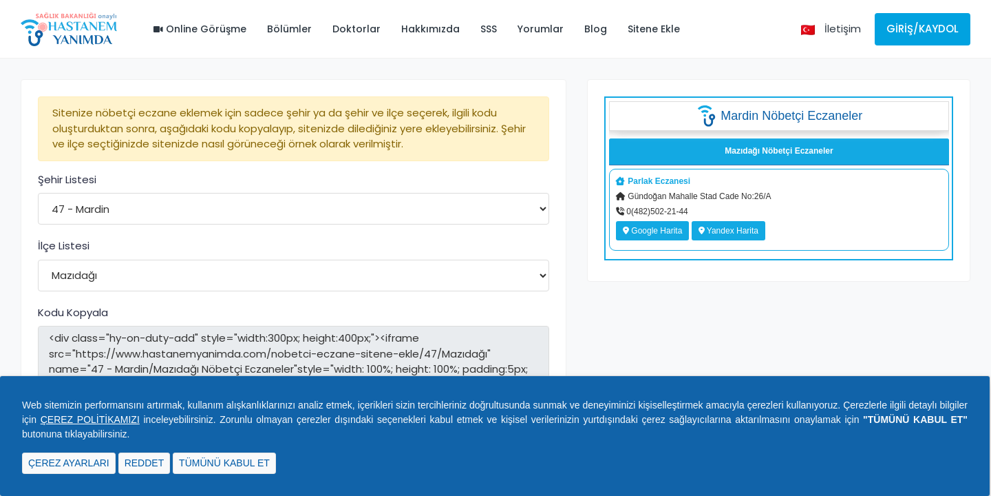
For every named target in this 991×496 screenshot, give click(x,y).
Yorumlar (541, 29)
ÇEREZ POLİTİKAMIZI (90, 419)
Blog (595, 29)
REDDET (144, 462)
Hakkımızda (430, 29)
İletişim (842, 28)
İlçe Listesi (63, 245)
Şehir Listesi (67, 179)
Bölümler (289, 29)
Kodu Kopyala (73, 312)
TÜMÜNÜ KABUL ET (224, 462)
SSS (488, 29)
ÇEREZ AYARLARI (68, 462)
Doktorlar (356, 29)
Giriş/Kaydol (922, 28)
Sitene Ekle (654, 29)
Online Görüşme (199, 29)
